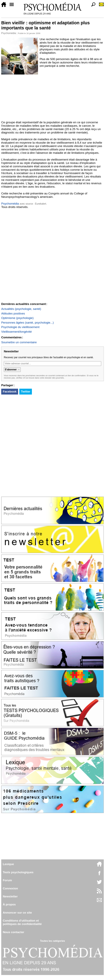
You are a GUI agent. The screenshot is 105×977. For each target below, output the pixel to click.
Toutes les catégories (52, 941)
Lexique (8, 864)
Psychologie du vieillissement (20, 327)
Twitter (25, 391)
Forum (7, 880)
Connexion (10, 888)
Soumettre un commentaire (19, 342)
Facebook (10, 391)
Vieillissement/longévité (16, 331)
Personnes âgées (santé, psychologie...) (27, 322)
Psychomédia (8, 33)
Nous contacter (13, 932)
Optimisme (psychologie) (17, 318)
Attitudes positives (13, 313)
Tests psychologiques (18, 872)
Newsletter (10, 896)
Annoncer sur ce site (17, 912)
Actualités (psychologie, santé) (21, 308)
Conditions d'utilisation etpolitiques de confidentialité (22, 922)
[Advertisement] (52, 97)
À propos (9, 904)
